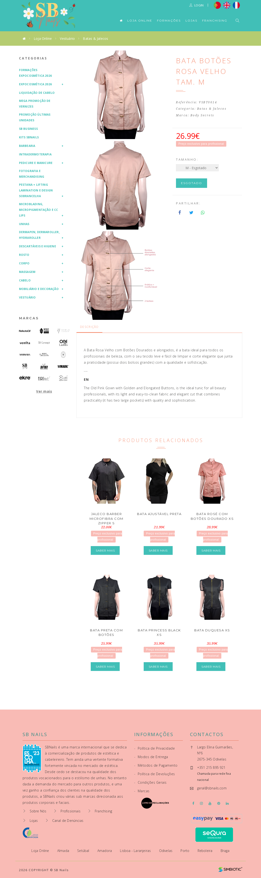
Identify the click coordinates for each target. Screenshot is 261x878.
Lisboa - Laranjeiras (136, 850)
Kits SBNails (29, 137)
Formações (169, 20)
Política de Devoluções (154, 774)
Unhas (24, 224)
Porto (185, 850)
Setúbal (83, 850)
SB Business (28, 129)
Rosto (24, 255)
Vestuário (67, 38)
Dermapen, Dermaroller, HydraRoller (39, 235)
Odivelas (166, 850)
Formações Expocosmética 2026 (35, 73)
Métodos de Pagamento (156, 765)
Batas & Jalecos (95, 38)
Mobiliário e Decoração (39, 289)
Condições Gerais (150, 782)
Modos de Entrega (151, 757)
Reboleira (206, 850)
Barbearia (27, 146)
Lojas (191, 20)
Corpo (24, 263)
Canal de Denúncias (68, 820)
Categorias (33, 58)
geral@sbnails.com (212, 788)
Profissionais (71, 811)
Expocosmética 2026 (35, 84)
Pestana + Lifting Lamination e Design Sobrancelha (36, 190)
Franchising (214, 20)
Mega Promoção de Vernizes (35, 104)
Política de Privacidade (154, 748)
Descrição (89, 327)
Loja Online (139, 20)
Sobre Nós (38, 811)
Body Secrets (202, 115)
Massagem (27, 272)
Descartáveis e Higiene (37, 246)
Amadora (105, 850)
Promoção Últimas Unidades (35, 117)
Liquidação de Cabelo (37, 93)
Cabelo (25, 280)
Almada (63, 850)
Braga (225, 850)
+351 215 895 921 (211, 767)
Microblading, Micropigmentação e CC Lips (38, 209)
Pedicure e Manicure (36, 163)
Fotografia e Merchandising (31, 174)
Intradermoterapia (35, 154)
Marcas (29, 318)
